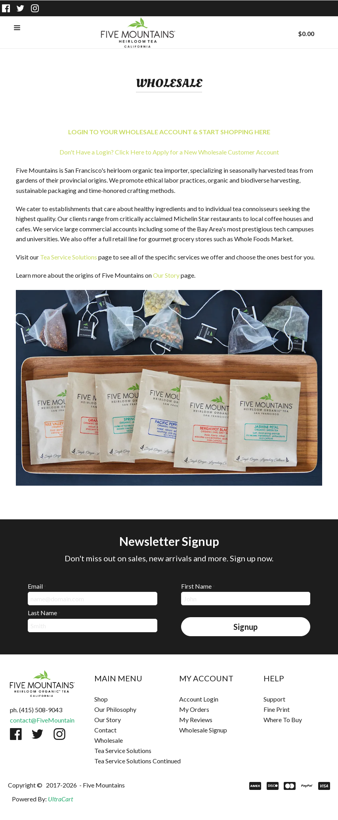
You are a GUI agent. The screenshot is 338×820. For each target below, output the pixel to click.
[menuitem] (126, 699)
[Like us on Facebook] (6, 8)
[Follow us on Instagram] (35, 8)
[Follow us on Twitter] (21, 8)
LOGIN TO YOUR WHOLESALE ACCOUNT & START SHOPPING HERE (169, 131)
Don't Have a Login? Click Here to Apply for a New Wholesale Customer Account (169, 152)
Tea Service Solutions (68, 257)
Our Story (166, 275)
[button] (17, 28)
